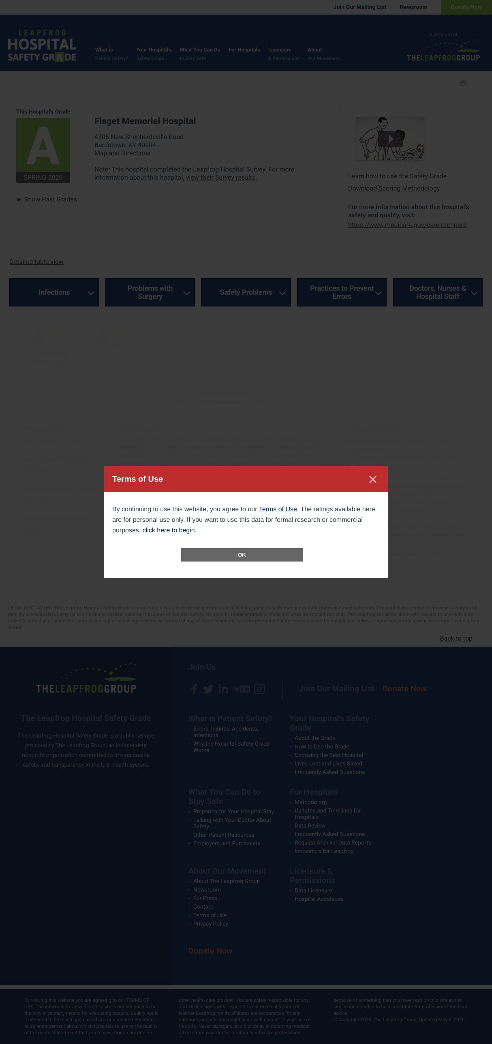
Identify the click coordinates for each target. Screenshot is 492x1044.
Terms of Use (278, 509)
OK (242, 555)
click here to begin (169, 530)
